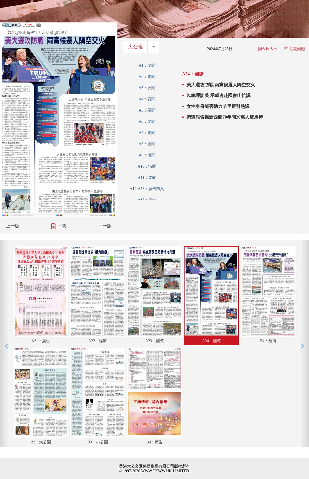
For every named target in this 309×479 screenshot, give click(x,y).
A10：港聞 (147, 166)
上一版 (12, 225)
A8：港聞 (146, 144)
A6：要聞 (146, 121)
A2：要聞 (146, 77)
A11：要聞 (147, 177)
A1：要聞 (146, 65)
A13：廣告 (147, 200)
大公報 (135, 47)
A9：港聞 (146, 155)
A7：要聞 (146, 133)
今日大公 (268, 49)
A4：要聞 (146, 99)
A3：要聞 (146, 88)
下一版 (105, 225)
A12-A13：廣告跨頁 (147, 189)
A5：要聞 (146, 110)
